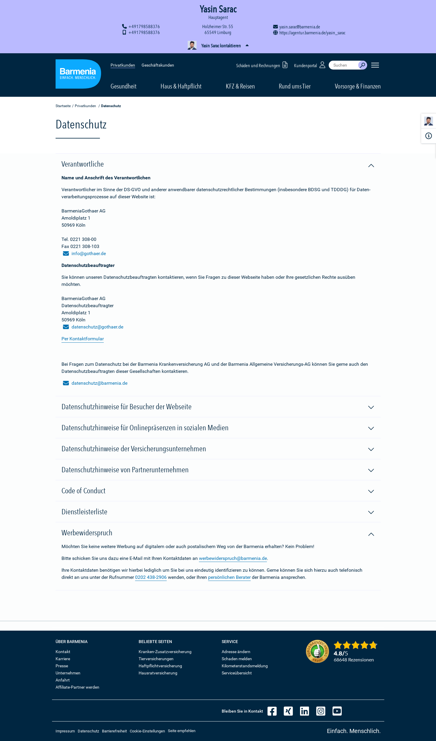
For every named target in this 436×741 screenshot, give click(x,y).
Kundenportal (310, 64)
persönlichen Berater (229, 577)
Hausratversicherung (158, 673)
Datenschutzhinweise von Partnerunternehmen (218, 470)
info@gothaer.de (84, 254)
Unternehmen (68, 673)
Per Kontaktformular (82, 338)
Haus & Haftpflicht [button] (181, 86)
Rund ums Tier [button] (295, 86)
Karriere (63, 658)
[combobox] (343, 65)
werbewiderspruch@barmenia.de (233, 558)
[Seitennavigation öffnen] (375, 65)
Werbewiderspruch (218, 533)
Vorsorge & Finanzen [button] (358, 86)
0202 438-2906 (151, 577)
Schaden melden (237, 658)
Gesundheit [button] (124, 86)
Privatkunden (123, 65)
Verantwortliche (218, 164)
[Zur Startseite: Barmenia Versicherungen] (78, 75)
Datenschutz (88, 731)
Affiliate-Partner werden (77, 687)
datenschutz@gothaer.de (93, 327)
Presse (62, 665)
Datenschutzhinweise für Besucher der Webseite (218, 407)
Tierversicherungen (156, 658)
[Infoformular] (428, 135)
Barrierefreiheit (114, 731)
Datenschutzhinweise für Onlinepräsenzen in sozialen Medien (218, 428)
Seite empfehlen (181, 731)
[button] (218, 45)
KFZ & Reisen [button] (240, 86)
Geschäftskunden (158, 65)
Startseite (63, 106)
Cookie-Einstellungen (147, 731)
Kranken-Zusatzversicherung (165, 651)
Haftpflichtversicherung (160, 665)
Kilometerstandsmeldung (245, 665)
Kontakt (63, 651)
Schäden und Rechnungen (263, 64)
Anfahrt (63, 680)
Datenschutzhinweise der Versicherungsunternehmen (218, 449)
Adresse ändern (236, 651)
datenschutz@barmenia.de (95, 383)
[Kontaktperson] (428, 122)
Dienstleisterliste (218, 512)
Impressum (65, 731)
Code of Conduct (218, 491)
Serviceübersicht (237, 673)
